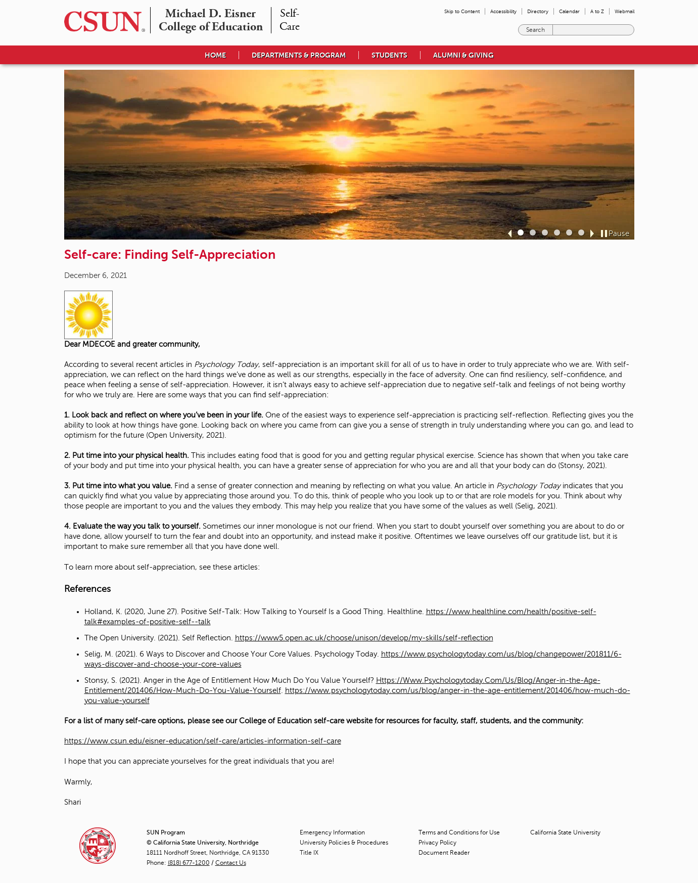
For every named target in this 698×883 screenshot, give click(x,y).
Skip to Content (462, 11)
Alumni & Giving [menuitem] (463, 55)
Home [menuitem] (215, 55)
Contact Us (230, 862)
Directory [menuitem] (537, 11)
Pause (619, 233)
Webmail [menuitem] (624, 11)
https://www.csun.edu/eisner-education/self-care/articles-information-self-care (202, 741)
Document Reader (444, 852)
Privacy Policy (437, 842)
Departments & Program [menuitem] (299, 55)
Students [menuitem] (389, 55)
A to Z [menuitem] (597, 11)
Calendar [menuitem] (569, 11)
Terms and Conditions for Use (459, 832)
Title (309, 852)
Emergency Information (332, 832)
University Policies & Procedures (344, 842)
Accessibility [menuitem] (503, 11)
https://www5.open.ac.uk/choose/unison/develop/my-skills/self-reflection (364, 638)
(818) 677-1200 (189, 862)
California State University (565, 832)
